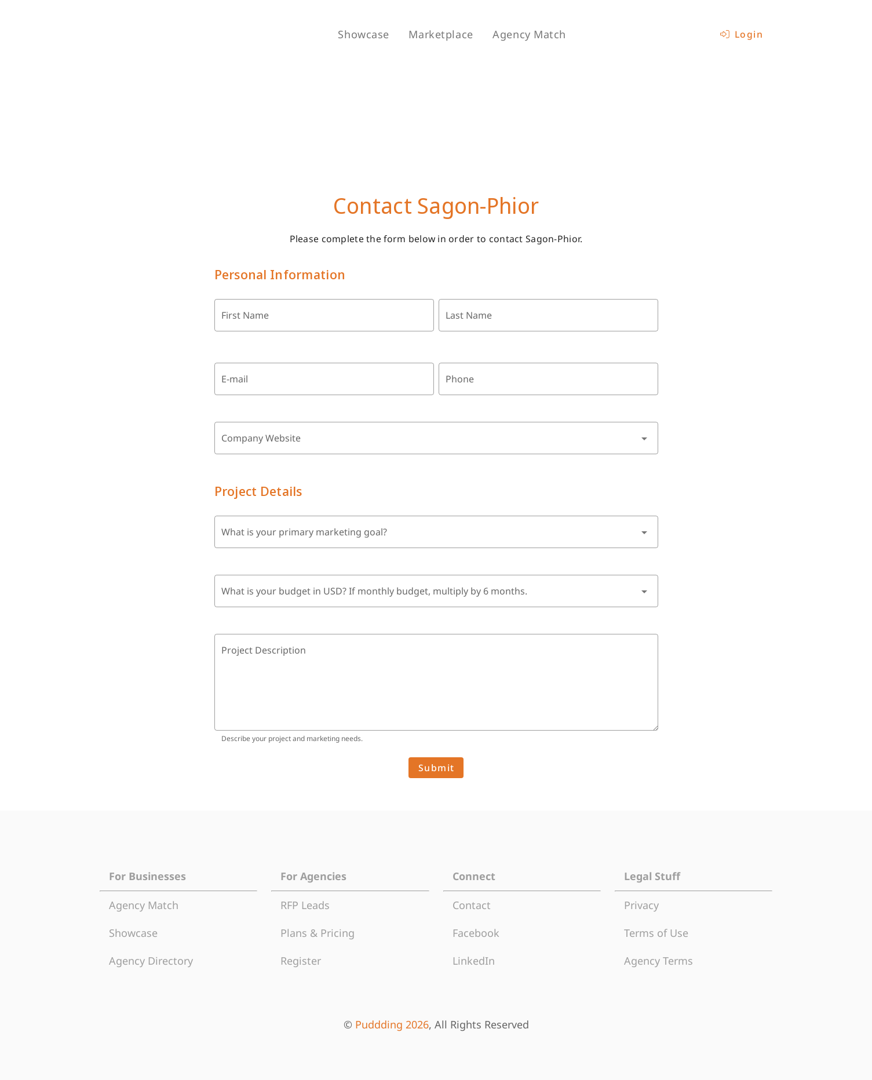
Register (300, 961)
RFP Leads (305, 905)
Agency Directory (151, 961)
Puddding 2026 (392, 1024)
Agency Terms (658, 961)
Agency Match (143, 905)
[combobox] (436, 438)
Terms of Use (656, 933)
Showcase (133, 933)
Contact (472, 905)
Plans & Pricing (317, 933)
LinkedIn (474, 961)
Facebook (476, 933)
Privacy (641, 905)
